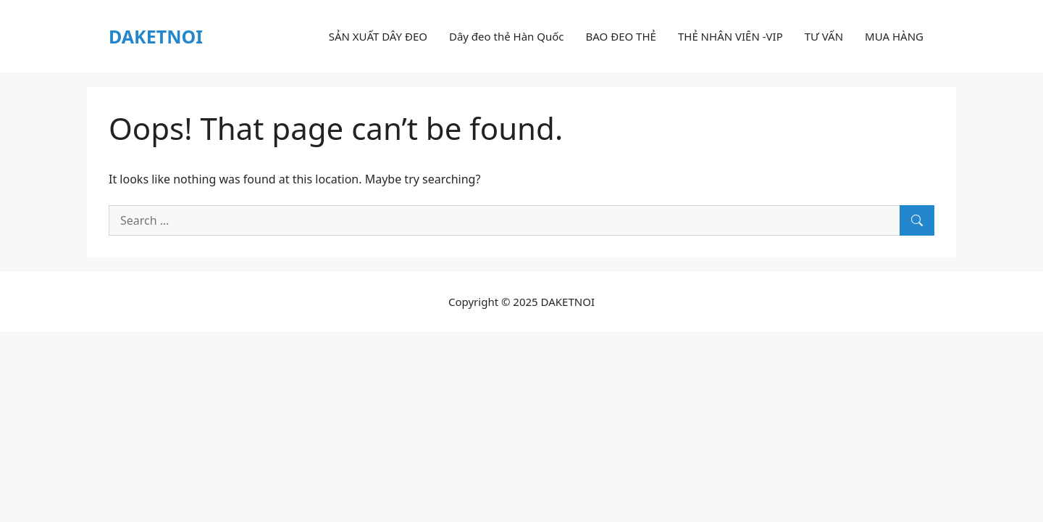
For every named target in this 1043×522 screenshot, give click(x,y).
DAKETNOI (156, 36)
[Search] (917, 220)
